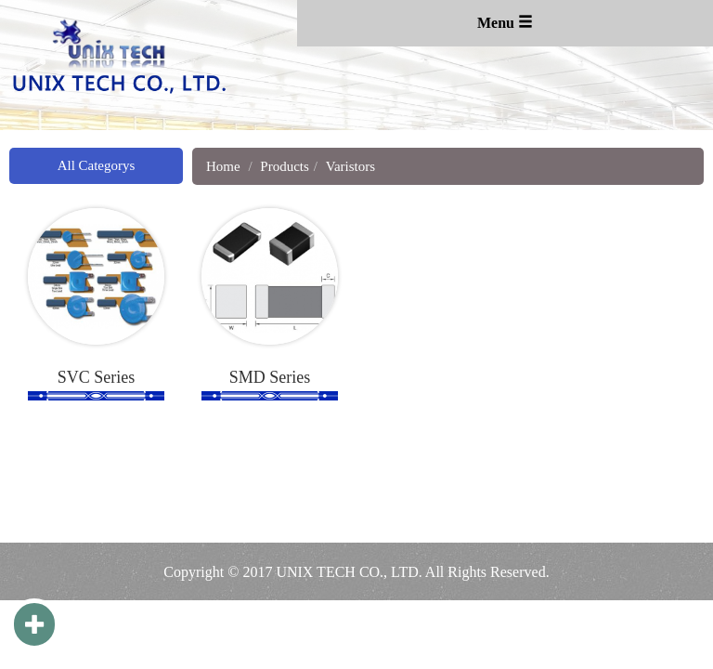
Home (223, 166)
